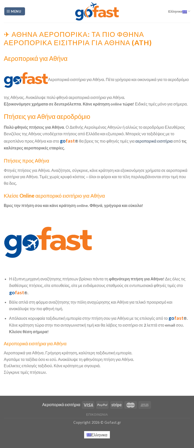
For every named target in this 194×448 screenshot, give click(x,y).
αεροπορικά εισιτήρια (154, 141)
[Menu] (14, 11)
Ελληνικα (179, 11)
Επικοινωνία (97, 414)
